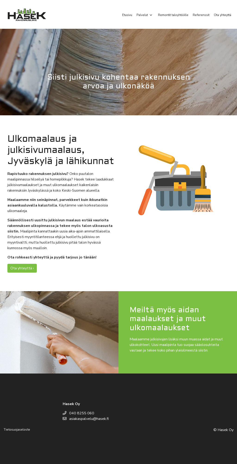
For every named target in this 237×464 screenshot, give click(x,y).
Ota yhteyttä (222, 15)
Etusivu (127, 15)
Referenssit (201, 15)
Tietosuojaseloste (16, 429)
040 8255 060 (78, 413)
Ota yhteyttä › (22, 268)
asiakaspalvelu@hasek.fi (86, 418)
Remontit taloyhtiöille (173, 15)
